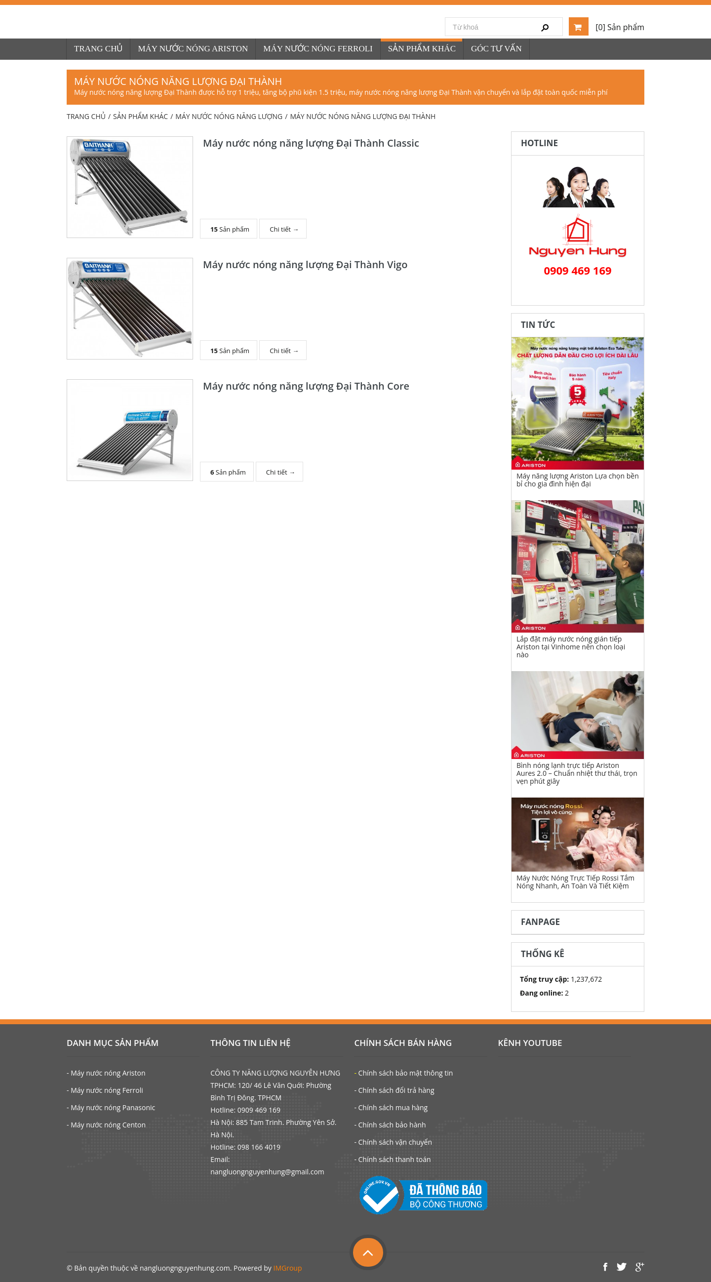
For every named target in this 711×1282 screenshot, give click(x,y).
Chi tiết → (284, 229)
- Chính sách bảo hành (390, 1124)
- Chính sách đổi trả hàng (394, 1090)
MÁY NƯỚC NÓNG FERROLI (317, 48)
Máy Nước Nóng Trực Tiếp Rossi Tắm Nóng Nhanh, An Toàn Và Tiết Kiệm (575, 881)
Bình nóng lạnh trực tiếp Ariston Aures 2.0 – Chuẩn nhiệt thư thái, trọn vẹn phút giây (576, 773)
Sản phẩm (229, 229)
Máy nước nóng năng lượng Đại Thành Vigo (305, 264)
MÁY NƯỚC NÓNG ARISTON (193, 48)
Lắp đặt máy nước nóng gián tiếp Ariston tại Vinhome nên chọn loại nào (570, 646)
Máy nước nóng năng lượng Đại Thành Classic (311, 143)
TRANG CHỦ (98, 48)
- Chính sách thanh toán (392, 1159)
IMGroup (288, 1268)
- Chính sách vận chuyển (393, 1142)
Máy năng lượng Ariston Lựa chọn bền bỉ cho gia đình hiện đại (577, 479)
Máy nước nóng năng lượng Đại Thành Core (306, 386)
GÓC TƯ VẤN (496, 48)
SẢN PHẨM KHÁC (422, 48)
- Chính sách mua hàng (391, 1107)
